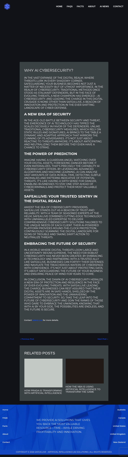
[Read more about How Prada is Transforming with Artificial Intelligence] (43, 373)
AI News (104, 6)
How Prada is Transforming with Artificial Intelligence (40, 393)
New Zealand (119, 444)
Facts (80, 6)
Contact (118, 6)
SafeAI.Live (37, 320)
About (92, 6)
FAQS (69, 6)
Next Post (102, 339)
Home (59, 6)
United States (119, 428)
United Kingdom (118, 436)
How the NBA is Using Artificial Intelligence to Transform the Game (84, 389)
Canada (122, 420)
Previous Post (27, 339)
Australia (121, 412)
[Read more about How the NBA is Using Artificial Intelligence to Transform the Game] (85, 371)
